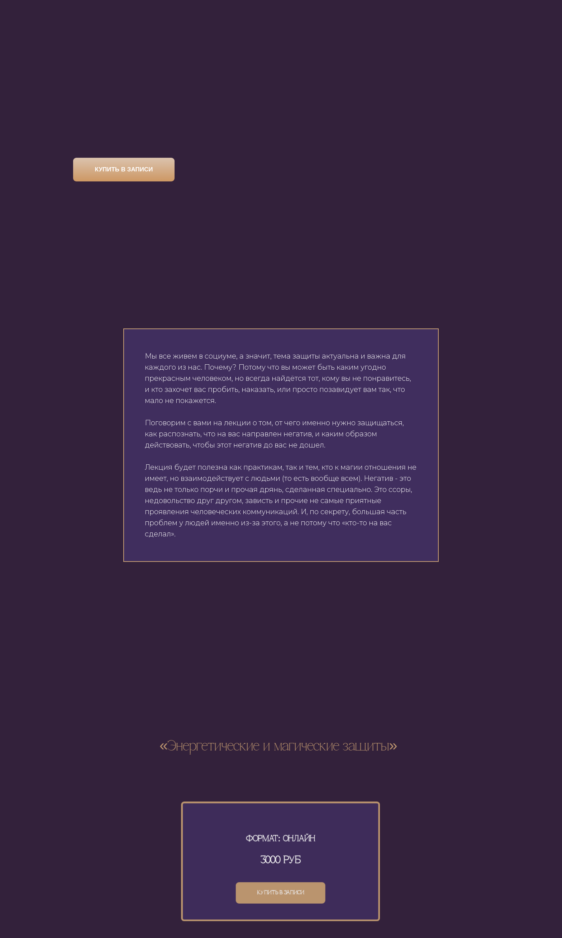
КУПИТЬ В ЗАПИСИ (124, 169)
